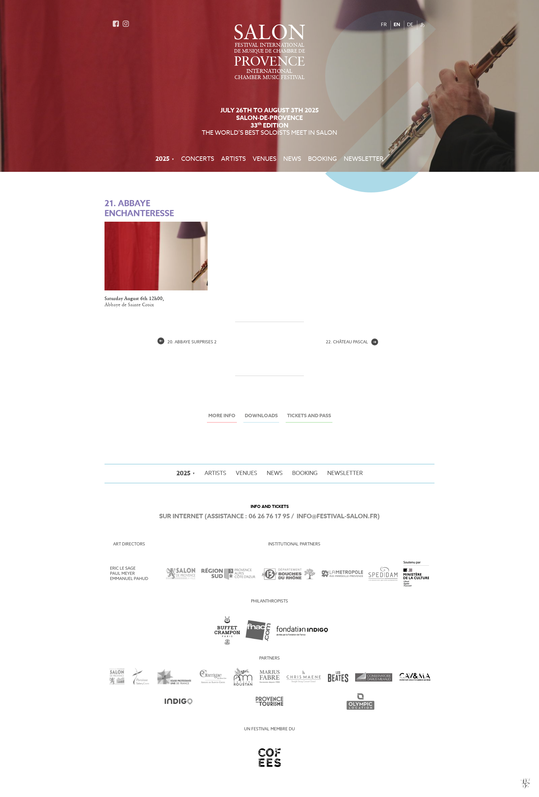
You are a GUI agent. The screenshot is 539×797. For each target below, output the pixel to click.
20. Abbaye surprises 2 (187, 342)
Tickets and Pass (309, 416)
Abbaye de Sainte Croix (129, 304)
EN (397, 25)
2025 (162, 159)
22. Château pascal (352, 342)
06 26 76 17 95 (269, 516)
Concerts (197, 159)
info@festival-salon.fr (337, 516)
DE (410, 25)
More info (221, 416)
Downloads (261, 416)
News (292, 159)
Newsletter (364, 159)
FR (384, 25)
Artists (233, 159)
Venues (264, 159)
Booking (322, 159)
